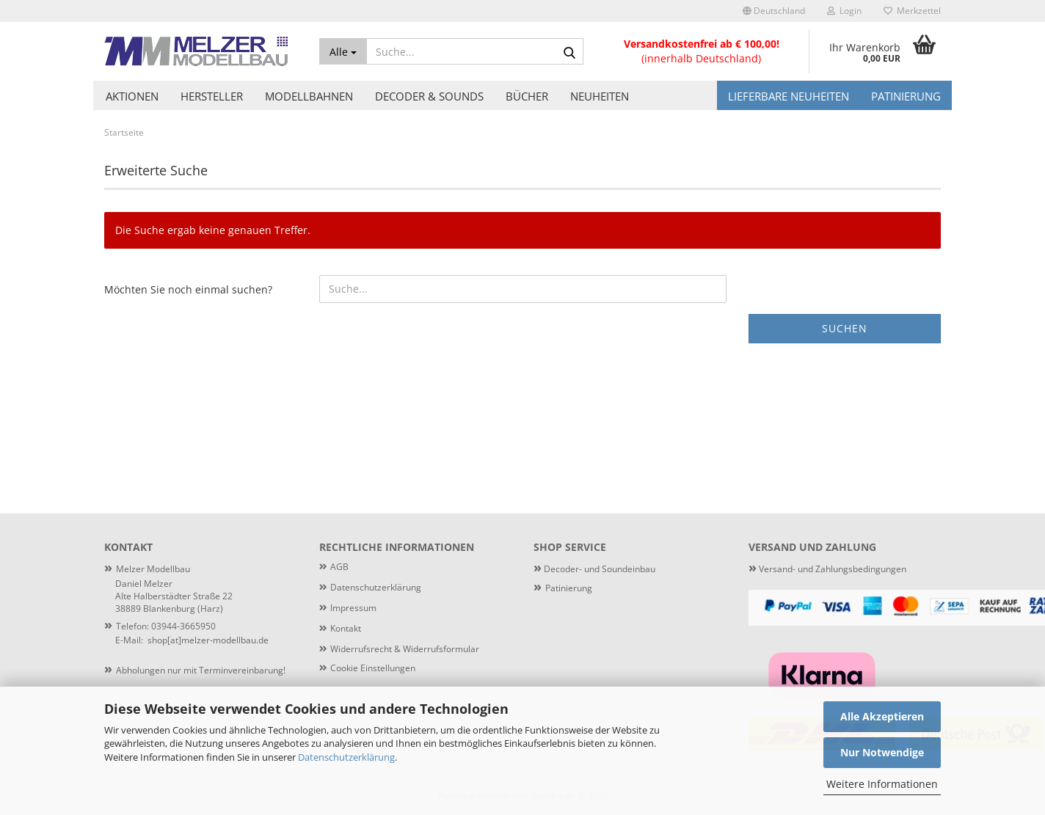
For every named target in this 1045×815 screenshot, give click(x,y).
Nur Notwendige (882, 752)
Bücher (527, 96)
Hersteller (212, 96)
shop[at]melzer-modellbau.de (208, 640)
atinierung (571, 588)
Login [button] (844, 10)
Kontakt (345, 628)
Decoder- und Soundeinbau (598, 569)
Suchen (844, 328)
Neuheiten (599, 96)
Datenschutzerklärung (346, 757)
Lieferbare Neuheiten (788, 96)
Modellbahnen (309, 96)
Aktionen (132, 96)
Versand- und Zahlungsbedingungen (827, 569)
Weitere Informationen (882, 784)
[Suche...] (343, 51)
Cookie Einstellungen (372, 668)
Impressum (353, 608)
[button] (774, 11)
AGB (339, 566)
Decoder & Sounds (429, 96)
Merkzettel (912, 10)
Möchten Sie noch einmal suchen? (188, 289)
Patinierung (906, 96)
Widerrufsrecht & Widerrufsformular (404, 649)
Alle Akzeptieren (882, 716)
